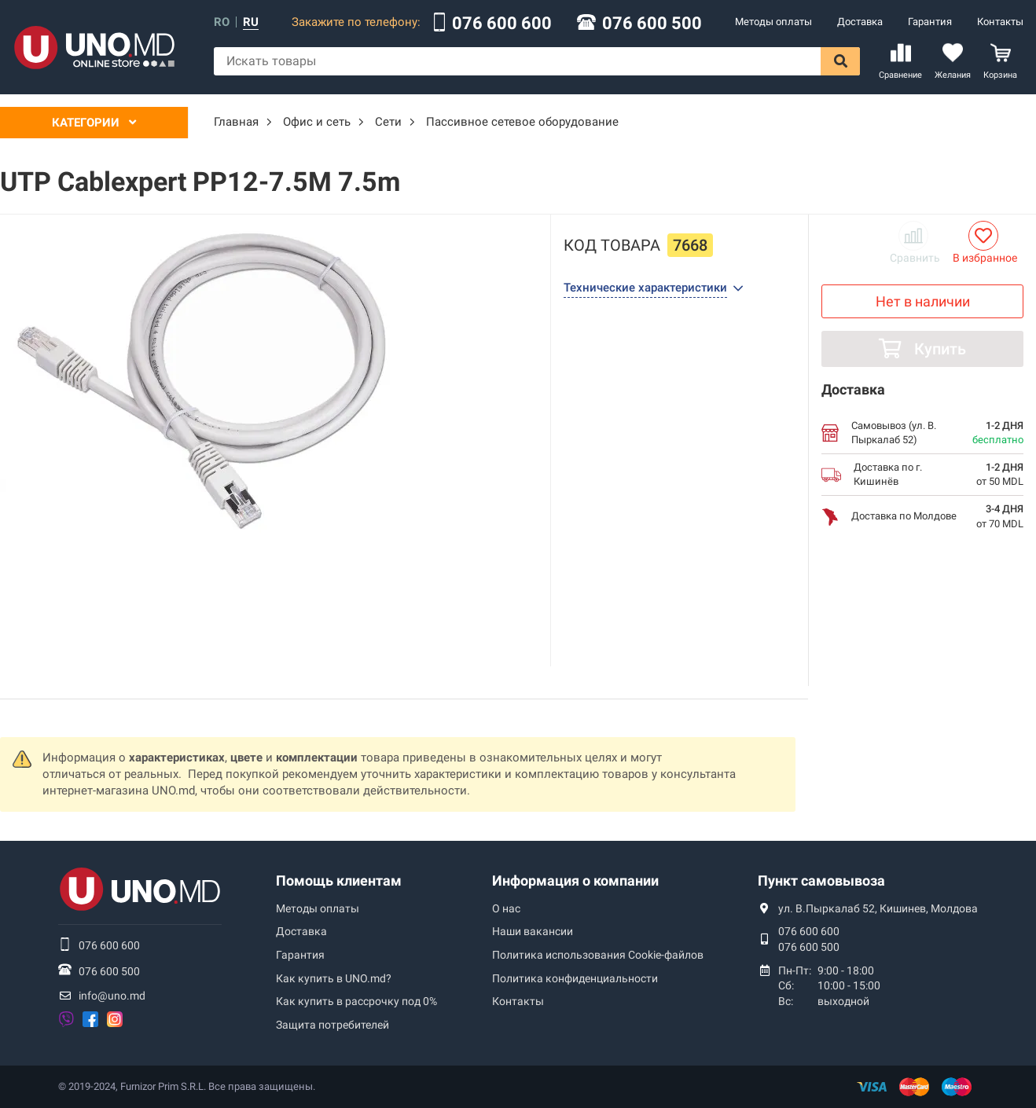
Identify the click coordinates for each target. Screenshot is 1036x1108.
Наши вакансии (532, 931)
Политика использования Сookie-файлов (598, 954)
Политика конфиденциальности (575, 978)
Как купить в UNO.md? (333, 978)
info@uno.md (112, 995)
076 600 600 (502, 23)
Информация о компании (575, 880)
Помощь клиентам (339, 880)
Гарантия (930, 22)
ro (222, 22)
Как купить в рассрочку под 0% (356, 1001)
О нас (506, 908)
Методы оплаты (773, 22)
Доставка (860, 22)
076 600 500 (652, 23)
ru (251, 22)
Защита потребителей (332, 1024)
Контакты (1000, 22)
